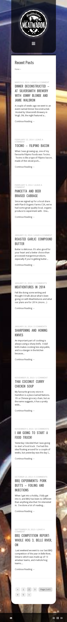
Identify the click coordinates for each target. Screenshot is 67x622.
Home (17, 69)
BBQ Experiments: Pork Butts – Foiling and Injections (30, 485)
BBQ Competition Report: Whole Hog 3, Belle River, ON (33, 540)
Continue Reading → (25, 121)
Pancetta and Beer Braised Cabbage (28, 193)
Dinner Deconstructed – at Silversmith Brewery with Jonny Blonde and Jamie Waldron (32, 93)
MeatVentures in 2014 (30, 287)
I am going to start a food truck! (31, 435)
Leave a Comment (40, 82)
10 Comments (42, 429)
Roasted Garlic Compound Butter (33, 241)
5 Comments (40, 477)
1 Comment (42, 378)
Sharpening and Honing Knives (31, 332)
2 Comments (40, 283)
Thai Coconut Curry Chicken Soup (29, 383)
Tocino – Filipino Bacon (32, 145)
